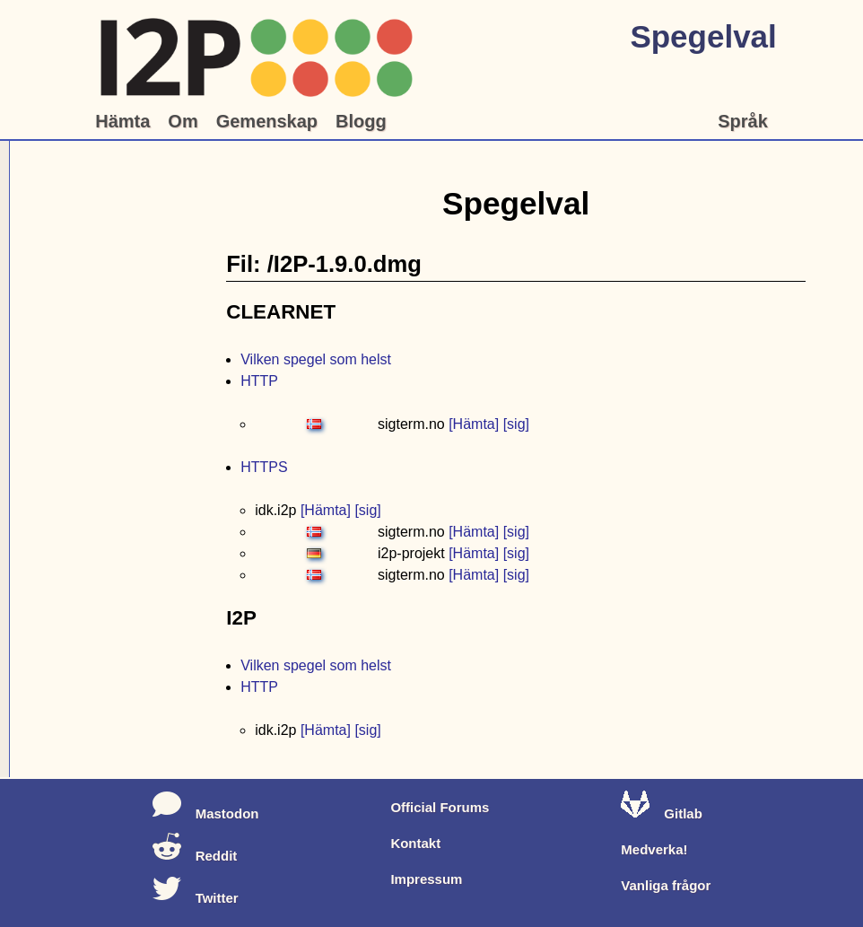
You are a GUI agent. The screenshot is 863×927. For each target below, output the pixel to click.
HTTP (259, 381)
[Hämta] (474, 424)
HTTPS (263, 467)
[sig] (516, 424)
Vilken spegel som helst (315, 359)
